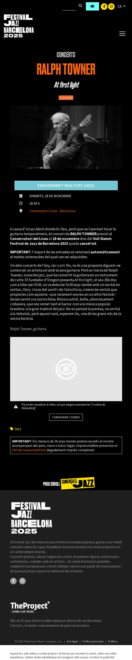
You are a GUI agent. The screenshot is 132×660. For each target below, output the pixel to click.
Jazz (15, 428)
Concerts (66, 54)
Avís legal (72, 641)
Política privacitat (93, 641)
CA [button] (120, 6)
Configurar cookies (66, 417)
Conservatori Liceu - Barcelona (52, 211)
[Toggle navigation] (122, 33)
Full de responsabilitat (29, 450)
